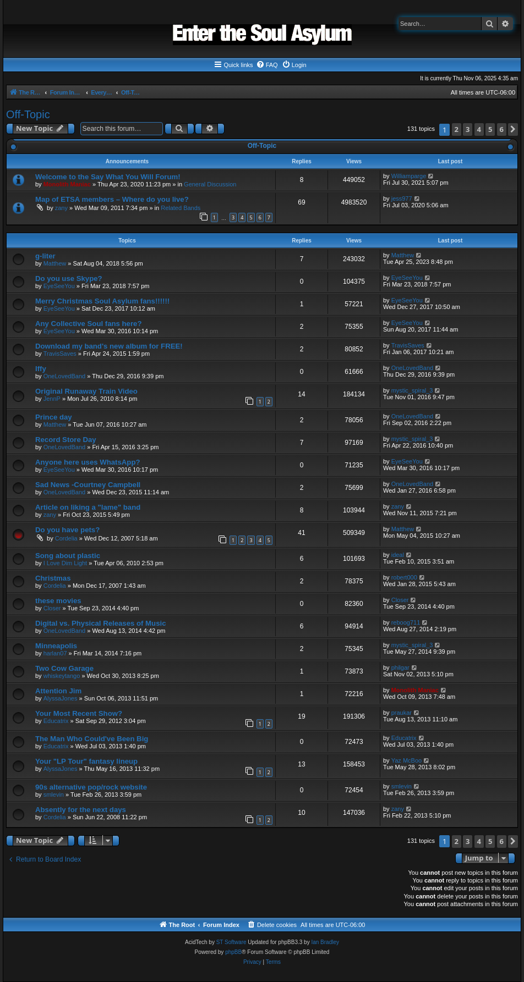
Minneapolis (56, 646)
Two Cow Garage (64, 668)
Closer (52, 608)
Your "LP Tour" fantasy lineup (86, 761)
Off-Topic (28, 114)
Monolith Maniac (67, 184)
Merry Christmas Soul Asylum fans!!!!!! (102, 301)
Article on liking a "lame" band (87, 507)
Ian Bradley (325, 942)
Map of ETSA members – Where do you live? (112, 199)
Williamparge (409, 176)
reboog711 (406, 622)
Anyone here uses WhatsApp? (87, 462)
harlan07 (55, 653)
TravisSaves (60, 353)
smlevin (53, 794)
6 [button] (502, 129)
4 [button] (479, 129)
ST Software (231, 942)
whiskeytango (61, 675)
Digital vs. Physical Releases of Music (100, 623)
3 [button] (468, 129)
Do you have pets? (67, 530)
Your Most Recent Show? (78, 713)
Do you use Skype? (68, 278)
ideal (397, 554)
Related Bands (180, 208)
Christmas (53, 578)
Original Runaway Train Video (86, 391)
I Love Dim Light (65, 563)
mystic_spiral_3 (412, 390)
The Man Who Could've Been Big (91, 739)
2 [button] (457, 129)
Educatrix (56, 721)
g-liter (45, 256)
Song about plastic (67, 555)
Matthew (55, 263)
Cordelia (66, 538)
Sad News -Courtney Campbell (87, 485)
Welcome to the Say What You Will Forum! (108, 177)
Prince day (53, 417)
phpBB (233, 952)
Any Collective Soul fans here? (88, 323)
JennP (52, 398)
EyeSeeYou (59, 286)
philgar (400, 667)
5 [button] (490, 129)
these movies (58, 601)
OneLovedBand (64, 376)
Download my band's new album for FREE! (109, 346)
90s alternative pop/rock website (91, 787)
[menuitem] (267, 64)
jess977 (401, 198)
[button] (513, 129)
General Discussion (210, 184)
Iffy (40, 369)
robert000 (404, 577)
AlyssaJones (60, 698)
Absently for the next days (80, 810)
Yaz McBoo (406, 760)
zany (61, 208)
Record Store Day (65, 439)
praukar (401, 712)
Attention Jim (58, 691)
